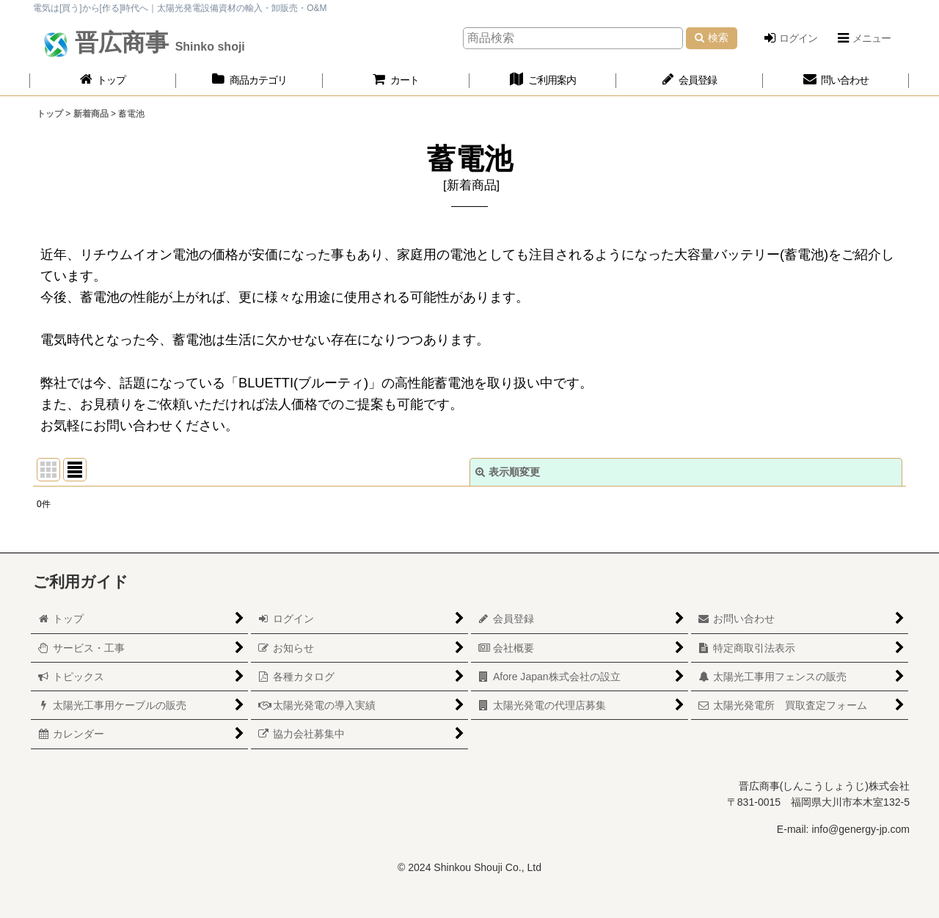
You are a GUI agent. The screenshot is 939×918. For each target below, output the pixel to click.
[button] (863, 38)
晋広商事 (156, 42)
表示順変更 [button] (507, 472)
